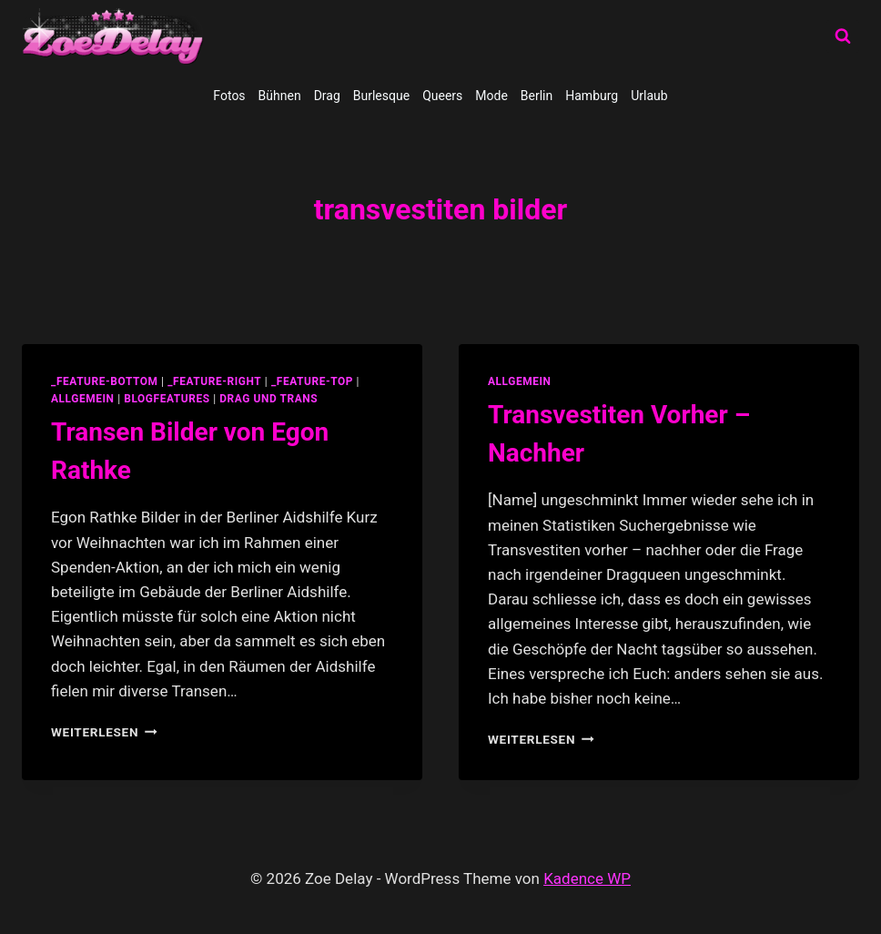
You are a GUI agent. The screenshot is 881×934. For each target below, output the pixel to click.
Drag (327, 95)
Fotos (229, 95)
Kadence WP (587, 878)
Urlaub (649, 95)
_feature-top (312, 381)
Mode (491, 95)
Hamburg (591, 95)
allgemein (83, 398)
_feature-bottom (104, 381)
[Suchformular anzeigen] (842, 36)
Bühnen (279, 95)
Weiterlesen (104, 732)
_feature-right (214, 381)
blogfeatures (166, 398)
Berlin (536, 95)
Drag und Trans (268, 398)
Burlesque (381, 95)
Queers (442, 95)
